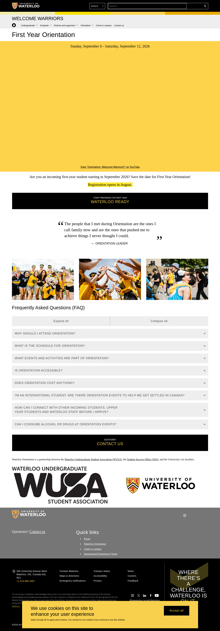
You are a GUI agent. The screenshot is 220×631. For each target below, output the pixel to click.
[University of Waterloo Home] (26, 6)
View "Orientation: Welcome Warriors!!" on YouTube (110, 167)
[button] (181, 6)
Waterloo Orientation (95, 543)
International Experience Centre (100, 553)
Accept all (176, 610)
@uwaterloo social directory (145, 600)
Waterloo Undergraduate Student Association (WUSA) (93, 459)
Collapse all (158, 321)
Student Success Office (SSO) (142, 459)
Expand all (61, 321)
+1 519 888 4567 (26, 581)
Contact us (37, 532)
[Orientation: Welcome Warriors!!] (110, 109)
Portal (87, 538)
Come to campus (93, 548)
